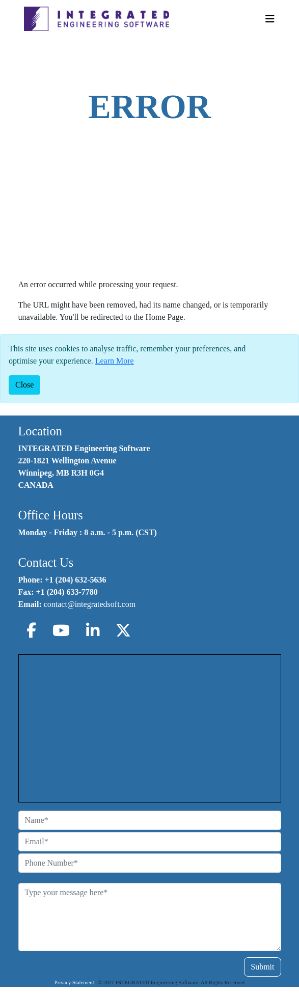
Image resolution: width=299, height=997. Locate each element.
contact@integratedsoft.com (89, 604)
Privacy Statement (74, 982)
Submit (262, 966)
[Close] (24, 385)
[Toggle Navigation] (270, 18)
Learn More (114, 360)
